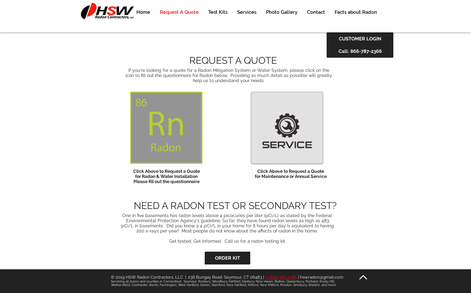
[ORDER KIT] (227, 258)
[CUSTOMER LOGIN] (360, 38)
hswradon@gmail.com (321, 277)
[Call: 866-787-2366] (360, 51)
